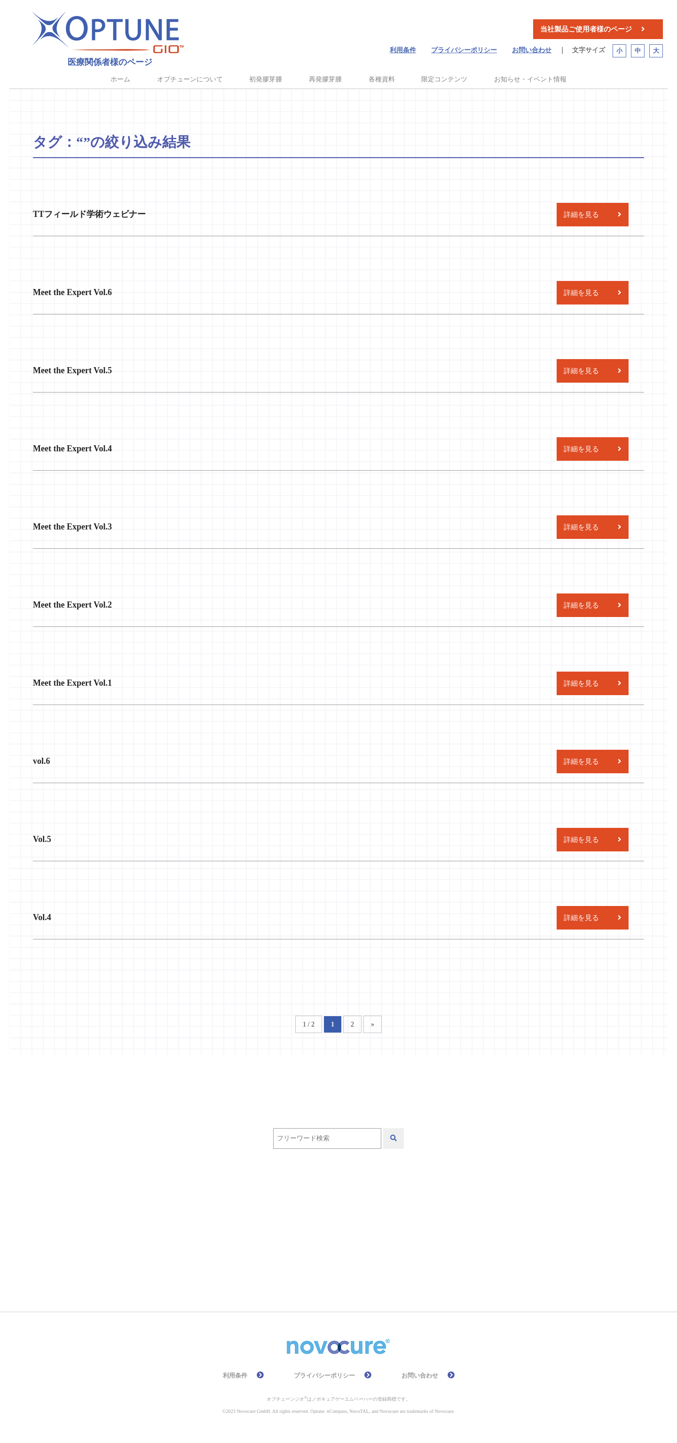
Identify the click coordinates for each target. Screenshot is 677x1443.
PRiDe (291, 1206)
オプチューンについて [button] (190, 79)
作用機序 (448, 1206)
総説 (304, 1261)
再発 (204, 1233)
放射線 (446, 1233)
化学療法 (350, 1233)
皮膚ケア (258, 1261)
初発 (243, 1233)
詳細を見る (581, 214)
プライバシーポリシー (464, 50)
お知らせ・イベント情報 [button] (530, 79)
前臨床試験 (293, 1233)
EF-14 (248, 1206)
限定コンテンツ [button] (444, 79)
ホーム (120, 79)
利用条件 (403, 50)
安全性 (400, 1233)
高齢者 (346, 1261)
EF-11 (206, 1206)
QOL (332, 1206)
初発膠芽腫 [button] (265, 79)
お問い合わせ (531, 50)
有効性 (208, 1261)
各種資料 (382, 79)
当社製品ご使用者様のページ (586, 29)
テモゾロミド (386, 1206)
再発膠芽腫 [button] (325, 79)
